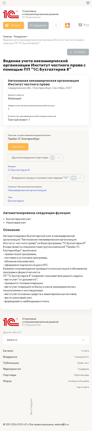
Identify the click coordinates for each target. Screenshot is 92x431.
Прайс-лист (83, 363)
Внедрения (20, 36)
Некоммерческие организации (27, 190)
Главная (7, 36)
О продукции (38, 25)
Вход (86, 24)
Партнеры (9, 375)
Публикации (11, 363)
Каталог (8, 350)
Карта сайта (83, 387)
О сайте (85, 351)
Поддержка (83, 369)
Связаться (18, 146)
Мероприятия (12, 369)
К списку (79, 52)
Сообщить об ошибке (78, 381)
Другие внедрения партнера (33, 157)
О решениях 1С (82, 357)
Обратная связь (81, 375)
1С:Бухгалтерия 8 (19, 170)
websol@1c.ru (62, 424)
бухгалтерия (16, 200)
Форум (7, 381)
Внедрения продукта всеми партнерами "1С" (44, 178)
